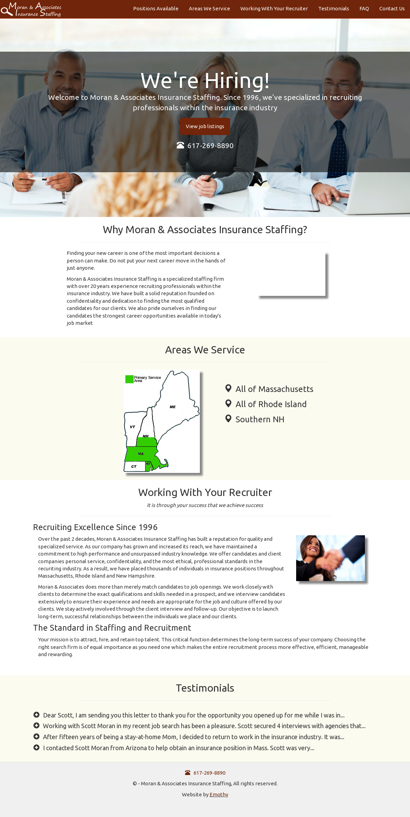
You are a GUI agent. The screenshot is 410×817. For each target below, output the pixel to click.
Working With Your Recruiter (274, 8)
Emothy (218, 794)
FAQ (364, 8)
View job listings (205, 126)
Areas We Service (209, 8)
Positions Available (156, 8)
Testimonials (333, 8)
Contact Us (392, 8)
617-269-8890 (205, 145)
